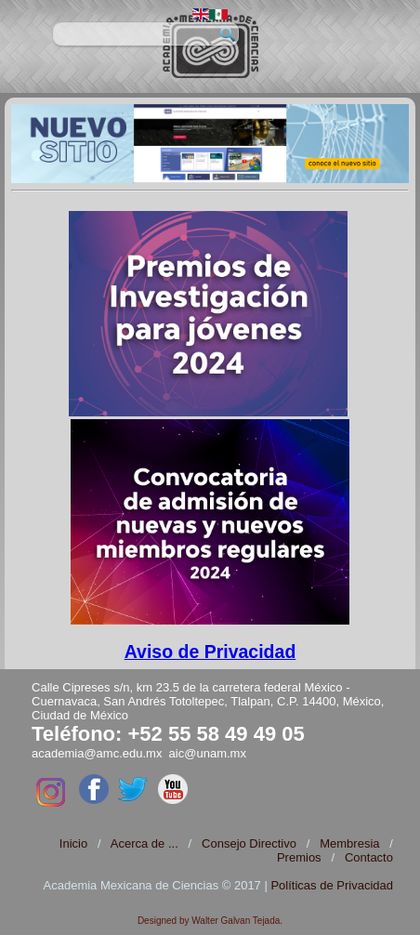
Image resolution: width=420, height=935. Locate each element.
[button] (210, 144)
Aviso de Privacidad (210, 651)
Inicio (73, 843)
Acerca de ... (144, 843)
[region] (210, 144)
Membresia (349, 843)
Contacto (369, 857)
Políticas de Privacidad (331, 885)
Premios (299, 857)
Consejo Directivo (249, 843)
